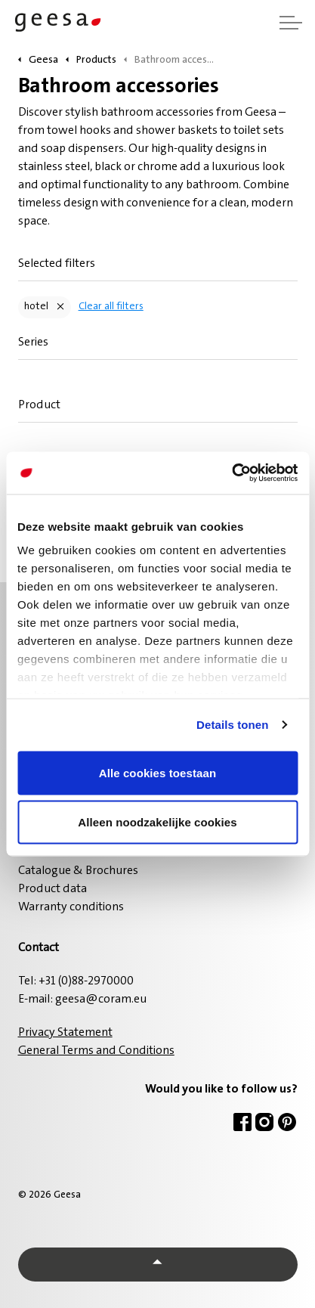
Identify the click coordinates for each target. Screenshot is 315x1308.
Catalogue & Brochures (78, 871)
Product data (52, 889)
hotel (36, 307)
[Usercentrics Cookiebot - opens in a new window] (231, 473)
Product (39, 405)
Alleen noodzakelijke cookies (157, 822)
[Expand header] (290, 22)
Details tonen (232, 724)
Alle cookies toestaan (158, 772)
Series (33, 342)
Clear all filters (111, 307)
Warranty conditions (71, 907)
